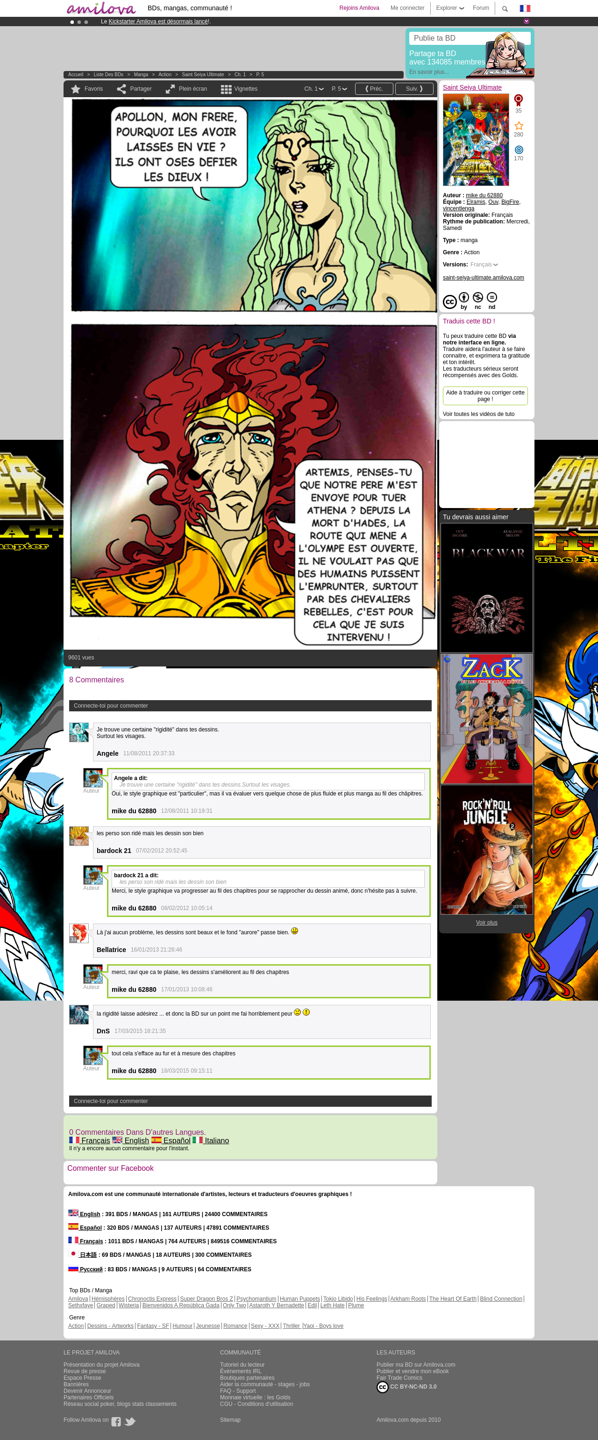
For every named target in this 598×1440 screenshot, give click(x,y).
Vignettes (245, 89)
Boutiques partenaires (247, 1378)
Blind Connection (501, 1299)
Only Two (234, 1305)
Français (89, 1141)
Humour (182, 1326)
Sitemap (230, 1420)
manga (141, 74)
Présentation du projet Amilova (102, 1364)
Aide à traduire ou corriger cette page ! (485, 395)
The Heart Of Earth (453, 1299)
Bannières (76, 1384)
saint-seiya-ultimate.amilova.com (483, 277)
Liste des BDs (108, 74)
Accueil (75, 74)
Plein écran (193, 89)
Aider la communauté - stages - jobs (265, 1384)
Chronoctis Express (152, 1299)
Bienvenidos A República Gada (181, 1305)
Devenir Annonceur (87, 1391)
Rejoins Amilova (359, 8)
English (130, 1141)
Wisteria (129, 1305)
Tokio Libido (338, 1299)
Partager (141, 89)
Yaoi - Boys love (323, 1326)
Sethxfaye (80, 1305)
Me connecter (408, 8)
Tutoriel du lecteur (242, 1364)
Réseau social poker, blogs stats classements (120, 1404)
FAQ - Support (238, 1391)
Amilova (78, 1299)
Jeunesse (208, 1326)
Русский (85, 1269)
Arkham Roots (408, 1299)
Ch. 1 (240, 74)
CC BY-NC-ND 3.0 (407, 1387)
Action (164, 74)
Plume (356, 1305)
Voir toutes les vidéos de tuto (478, 414)
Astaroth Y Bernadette (276, 1305)
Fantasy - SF (153, 1326)
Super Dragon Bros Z (206, 1299)
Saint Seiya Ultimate (203, 74)
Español (171, 1141)
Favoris (94, 89)
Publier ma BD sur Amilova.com (416, 1364)
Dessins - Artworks (110, 1326)
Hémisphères (108, 1299)
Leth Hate (332, 1305)
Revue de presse (85, 1371)
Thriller (292, 1326)
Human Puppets (300, 1299)
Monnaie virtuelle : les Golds (255, 1397)
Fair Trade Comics (399, 1378)
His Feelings (371, 1299)
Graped (106, 1305)
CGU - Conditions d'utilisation (256, 1404)
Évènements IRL (241, 1371)
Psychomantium (256, 1299)
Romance (235, 1326)
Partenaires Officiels (89, 1397)
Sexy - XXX (265, 1326)
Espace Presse (82, 1378)
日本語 (82, 1255)
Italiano (210, 1141)
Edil (312, 1305)
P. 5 (260, 74)
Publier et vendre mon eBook (413, 1371)
